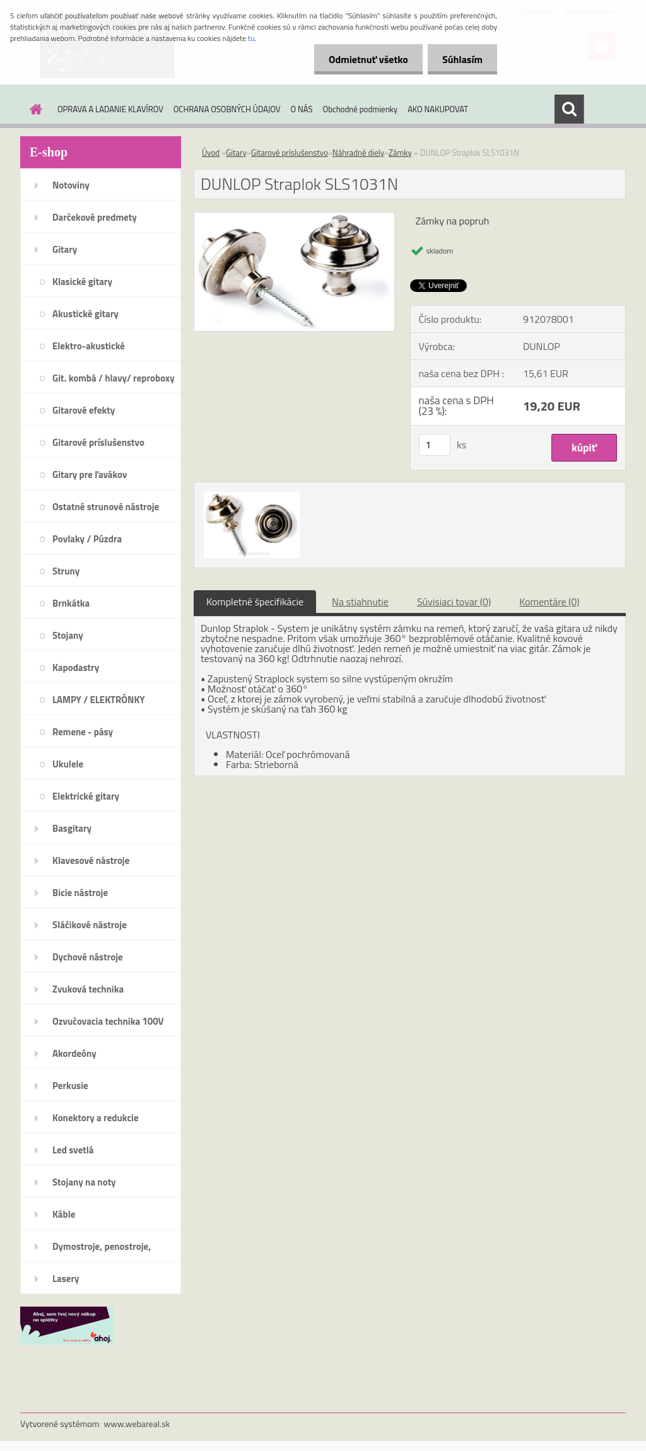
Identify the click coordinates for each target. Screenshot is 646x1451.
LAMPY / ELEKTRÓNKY (98, 699)
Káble (63, 1214)
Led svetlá (72, 1150)
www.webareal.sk (137, 1423)
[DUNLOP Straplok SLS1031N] (294, 217)
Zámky (400, 152)
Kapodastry (75, 667)
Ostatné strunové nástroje (105, 506)
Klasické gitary (82, 281)
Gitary (64, 249)
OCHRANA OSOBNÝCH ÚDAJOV (227, 109)
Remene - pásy (82, 732)
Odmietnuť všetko (364, 59)
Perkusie (70, 1085)
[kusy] (434, 445)
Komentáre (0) (549, 601)
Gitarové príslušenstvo (98, 442)
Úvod (211, 152)
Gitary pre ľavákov (89, 474)
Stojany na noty (84, 1182)
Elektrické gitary (85, 796)
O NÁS (302, 109)
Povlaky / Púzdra (87, 539)
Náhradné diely (358, 152)
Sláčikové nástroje (89, 925)
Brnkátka (71, 603)
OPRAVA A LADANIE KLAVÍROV (110, 109)
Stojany (67, 635)
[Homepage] (33, 109)
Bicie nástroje (80, 892)
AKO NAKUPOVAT (438, 109)
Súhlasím (461, 59)
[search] (569, 109)
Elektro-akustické (88, 346)
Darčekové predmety (94, 217)
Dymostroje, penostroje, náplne (101, 1250)
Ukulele (67, 764)
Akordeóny (74, 1053)
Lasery (65, 1278)
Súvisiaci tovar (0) (454, 601)
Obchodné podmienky (360, 109)
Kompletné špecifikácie (254, 601)
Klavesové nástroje (90, 860)
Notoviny (71, 185)
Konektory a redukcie (95, 1117)
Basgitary (71, 828)
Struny (65, 571)
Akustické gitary (85, 313)
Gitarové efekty (83, 410)
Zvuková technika (88, 989)
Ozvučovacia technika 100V (108, 1021)
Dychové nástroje (87, 957)
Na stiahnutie (360, 601)
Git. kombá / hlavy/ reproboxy (113, 378)
